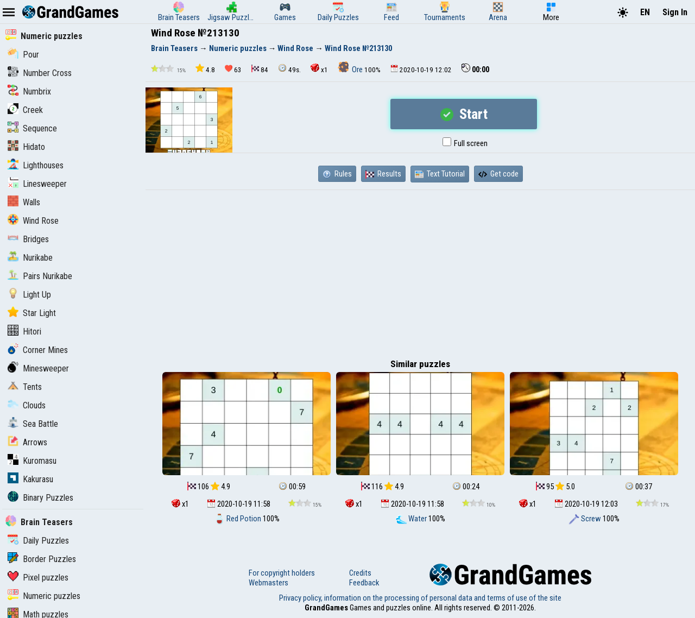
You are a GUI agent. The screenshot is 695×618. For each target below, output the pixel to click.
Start (464, 114)
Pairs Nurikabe (40, 276)
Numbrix (29, 91)
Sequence (32, 128)
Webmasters (268, 583)
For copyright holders (282, 573)
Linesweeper (37, 184)
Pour (23, 54)
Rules (337, 174)
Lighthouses (36, 165)
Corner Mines (38, 350)
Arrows (27, 442)
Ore (351, 69)
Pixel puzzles (38, 577)
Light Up (29, 294)
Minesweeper (38, 368)
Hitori (24, 331)
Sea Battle (33, 424)
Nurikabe (30, 258)
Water (412, 519)
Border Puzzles (42, 559)
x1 (319, 69)
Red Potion (238, 519)
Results (383, 174)
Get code (498, 174)
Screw (585, 519)
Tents (25, 387)
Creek (25, 110)
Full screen (465, 143)
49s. (289, 69)
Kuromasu (32, 461)
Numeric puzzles (44, 36)
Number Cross (40, 73)
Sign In (674, 12)
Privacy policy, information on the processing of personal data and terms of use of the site (420, 598)
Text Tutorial (440, 174)
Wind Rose (33, 221)
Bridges (28, 239)
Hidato (26, 147)
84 (259, 69)
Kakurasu (30, 479)
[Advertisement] (420, 272)
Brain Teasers (39, 522)
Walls (24, 202)
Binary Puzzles (40, 498)
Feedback (364, 583)
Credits (360, 573)
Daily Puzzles (38, 540)
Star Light (32, 313)
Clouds (27, 405)
